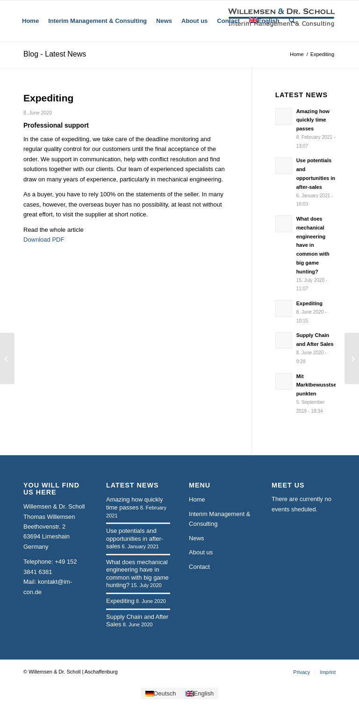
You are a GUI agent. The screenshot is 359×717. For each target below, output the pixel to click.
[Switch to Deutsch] (161, 693)
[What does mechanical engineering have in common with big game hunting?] (352, 358)
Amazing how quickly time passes (313, 120)
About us (201, 552)
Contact (199, 566)
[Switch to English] (200, 693)
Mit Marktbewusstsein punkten (318, 385)
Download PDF (43, 239)
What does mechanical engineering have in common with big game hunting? (313, 245)
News (196, 538)
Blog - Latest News (54, 54)
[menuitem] (30, 21)
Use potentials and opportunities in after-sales (134, 538)
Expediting (309, 303)
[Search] (292, 21)
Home (197, 499)
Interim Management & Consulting (220, 518)
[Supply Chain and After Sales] (7, 358)
